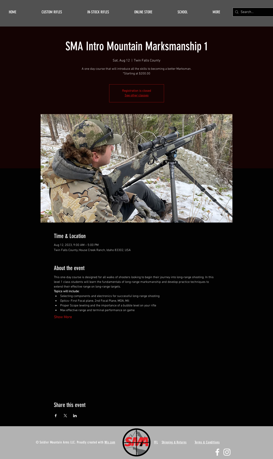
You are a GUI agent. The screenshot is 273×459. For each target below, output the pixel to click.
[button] (216, 12)
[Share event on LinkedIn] (75, 415)
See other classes (137, 96)
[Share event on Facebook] (56, 415)
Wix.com (109, 442)
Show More (63, 317)
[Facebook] (217, 452)
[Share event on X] (65, 415)
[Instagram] (227, 452)
